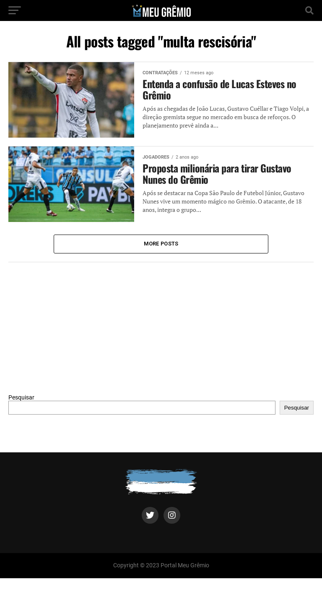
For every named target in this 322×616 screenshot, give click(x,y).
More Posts (161, 243)
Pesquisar (21, 397)
